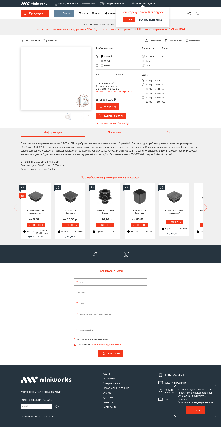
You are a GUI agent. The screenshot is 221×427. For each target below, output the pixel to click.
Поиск (64, 13)
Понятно (196, 410)
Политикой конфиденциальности (106, 345)
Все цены (41, 225)
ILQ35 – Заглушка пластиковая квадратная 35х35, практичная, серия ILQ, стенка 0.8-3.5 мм (41, 211)
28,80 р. (149, 102)
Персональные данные (116, 388)
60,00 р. (149, 80)
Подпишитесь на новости (36, 400)
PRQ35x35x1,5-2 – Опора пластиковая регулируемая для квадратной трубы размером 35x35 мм (133, 211)
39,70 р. (149, 89)
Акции (106, 374)
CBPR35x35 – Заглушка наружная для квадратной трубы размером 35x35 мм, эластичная (179, 211)
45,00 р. (149, 85)
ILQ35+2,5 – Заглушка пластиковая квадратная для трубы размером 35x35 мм (87, 211)
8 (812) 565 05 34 (66, 4)
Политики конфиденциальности (195, 402)
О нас (82, 13)
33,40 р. (149, 93)
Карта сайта (109, 407)
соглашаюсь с (99, 345)
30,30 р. (149, 97)
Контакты (108, 402)
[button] (86, 117)
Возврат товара (112, 383)
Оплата (96, 13)
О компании (109, 379)
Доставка (110, 13)
